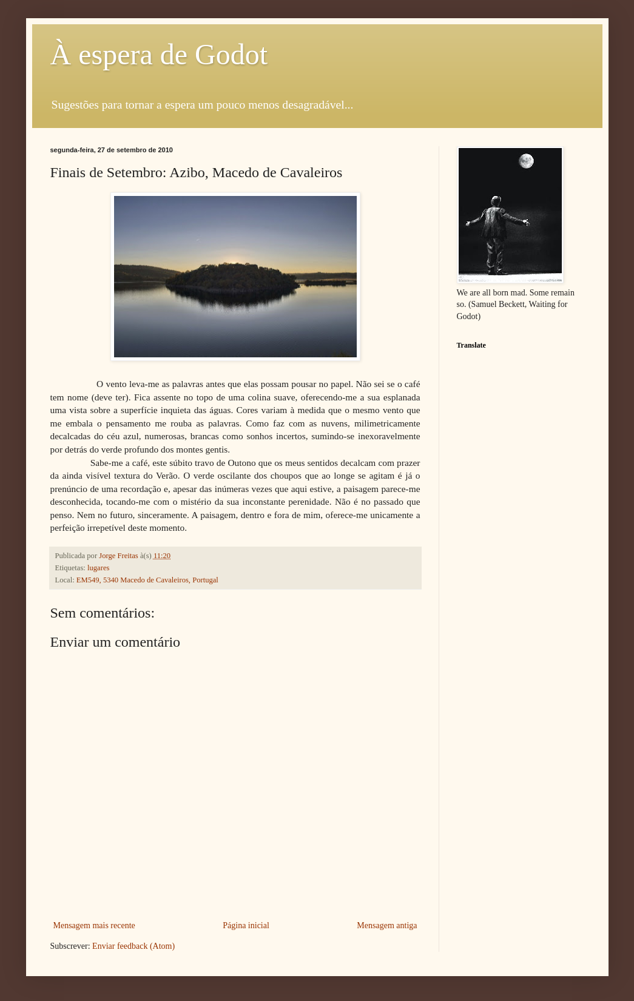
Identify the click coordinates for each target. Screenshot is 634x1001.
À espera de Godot (159, 54)
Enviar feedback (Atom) (133, 946)
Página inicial (246, 925)
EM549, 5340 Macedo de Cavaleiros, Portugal (147, 580)
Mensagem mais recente (94, 925)
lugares (98, 568)
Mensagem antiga (387, 925)
